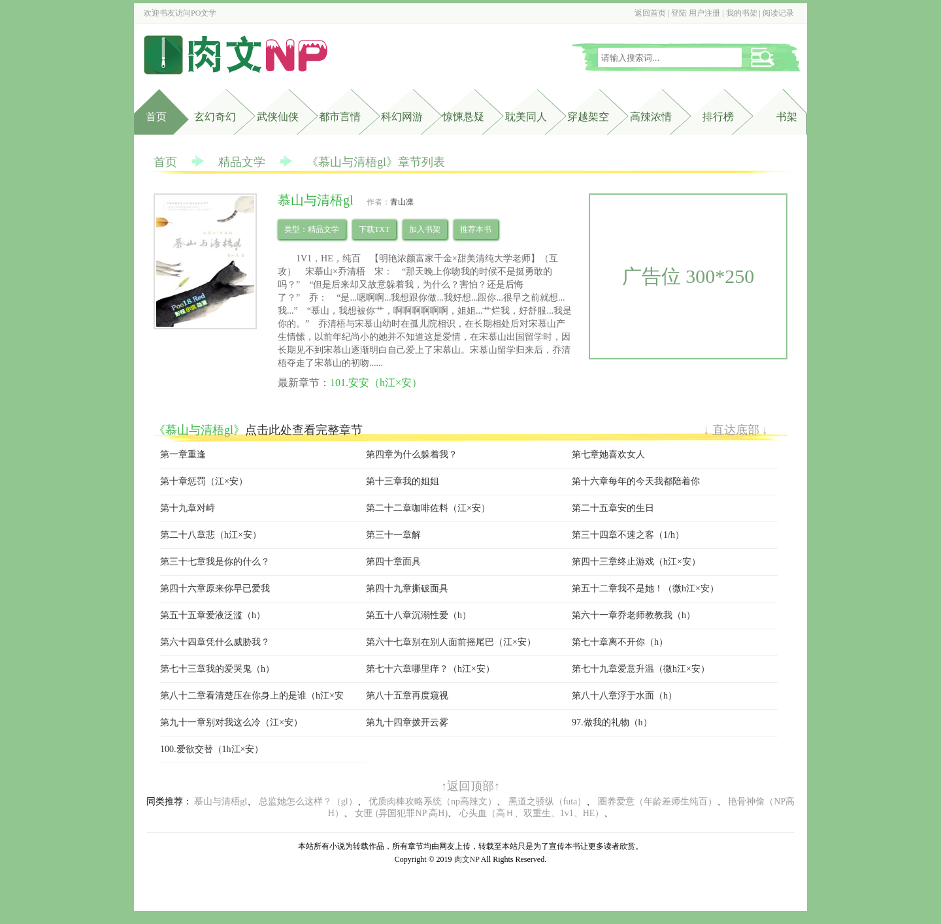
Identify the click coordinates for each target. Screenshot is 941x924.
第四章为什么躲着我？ (411, 454)
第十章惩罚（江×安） (204, 481)
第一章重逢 (183, 454)
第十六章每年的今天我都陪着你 (636, 481)
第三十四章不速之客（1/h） (628, 535)
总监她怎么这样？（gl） (308, 801)
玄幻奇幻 (215, 116)
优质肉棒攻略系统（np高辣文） (433, 801)
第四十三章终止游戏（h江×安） (636, 562)
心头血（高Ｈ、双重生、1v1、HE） (531, 813)
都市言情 (340, 116)
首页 (156, 116)
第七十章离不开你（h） (620, 642)
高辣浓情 (651, 116)
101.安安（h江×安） (376, 382)
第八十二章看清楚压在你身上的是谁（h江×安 (252, 696)
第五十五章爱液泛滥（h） (212, 615)
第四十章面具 (393, 562)
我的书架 (741, 13)
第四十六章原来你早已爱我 (215, 588)
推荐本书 (475, 229)
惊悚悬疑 (463, 116)
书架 (786, 116)
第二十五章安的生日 (613, 508)
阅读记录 (778, 13)
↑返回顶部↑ (470, 786)
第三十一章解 (393, 535)
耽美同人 (526, 116)
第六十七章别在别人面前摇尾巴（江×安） (451, 642)
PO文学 (203, 13)
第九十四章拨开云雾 (407, 722)
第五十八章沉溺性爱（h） (418, 615)
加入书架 (424, 229)
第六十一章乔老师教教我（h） (633, 615)
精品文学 (241, 162)
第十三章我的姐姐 (402, 481)
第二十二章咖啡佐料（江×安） (428, 508)
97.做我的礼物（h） (612, 722)
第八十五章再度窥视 (407, 696)
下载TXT (374, 229)
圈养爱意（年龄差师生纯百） (657, 801)
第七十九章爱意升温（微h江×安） (641, 669)
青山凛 (402, 201)
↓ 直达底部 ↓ (735, 430)
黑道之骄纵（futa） (547, 801)
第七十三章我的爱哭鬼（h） (217, 669)
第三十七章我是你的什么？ (215, 562)
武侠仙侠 (278, 116)
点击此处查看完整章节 (304, 430)
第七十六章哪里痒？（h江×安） (430, 669)
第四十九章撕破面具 (407, 588)
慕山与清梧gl (220, 801)
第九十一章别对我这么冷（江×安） (231, 722)
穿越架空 (588, 116)
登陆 (679, 13)
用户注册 (704, 13)
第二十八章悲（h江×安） (210, 535)
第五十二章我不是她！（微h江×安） (645, 588)
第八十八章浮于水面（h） (624, 696)
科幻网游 (402, 116)
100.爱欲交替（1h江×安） (211, 749)
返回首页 (650, 13)
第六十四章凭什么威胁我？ (215, 642)
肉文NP (467, 859)
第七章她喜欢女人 (608, 454)
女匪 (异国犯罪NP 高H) (401, 813)
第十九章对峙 (187, 508)
